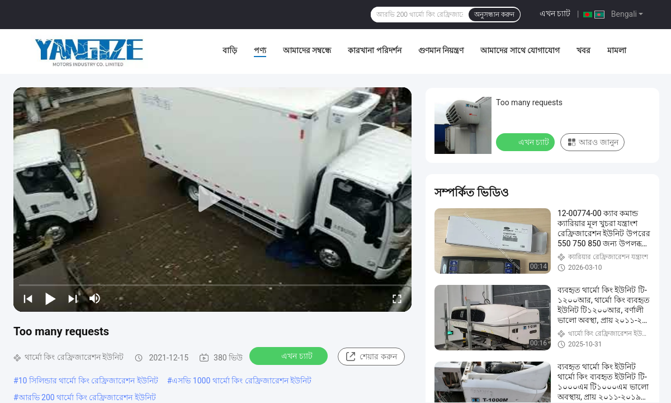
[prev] (28, 298)
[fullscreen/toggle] (397, 298)
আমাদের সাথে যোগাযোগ (520, 50)
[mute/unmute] (95, 298)
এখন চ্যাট (555, 13)
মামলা (616, 50)
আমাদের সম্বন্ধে (307, 50)
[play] (212, 199)
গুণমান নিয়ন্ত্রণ (441, 50)
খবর (583, 50)
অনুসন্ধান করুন (494, 14)
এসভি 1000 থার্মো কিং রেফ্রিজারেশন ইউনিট (241, 380)
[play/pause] (50, 298)
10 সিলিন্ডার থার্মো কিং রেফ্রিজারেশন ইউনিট (88, 380)
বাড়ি (230, 50)
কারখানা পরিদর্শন (374, 50)
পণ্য (260, 50)
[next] (73, 298)
